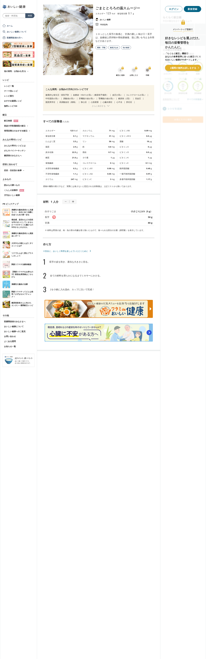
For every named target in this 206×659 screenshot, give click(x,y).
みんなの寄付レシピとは (15, 145)
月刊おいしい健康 (12, 195)
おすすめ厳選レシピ (13, 101)
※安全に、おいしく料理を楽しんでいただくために (65, 251)
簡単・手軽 (101, 47)
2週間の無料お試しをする (183, 67)
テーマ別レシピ (11, 91)
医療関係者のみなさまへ (15, 321)
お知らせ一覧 (10, 346)
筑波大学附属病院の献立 (15, 125)
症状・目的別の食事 (13, 170)
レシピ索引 (9, 96)
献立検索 (11, 120)
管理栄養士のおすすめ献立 (16, 130)
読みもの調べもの (12, 185)
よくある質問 (10, 341)
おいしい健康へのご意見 (15, 331)
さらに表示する (99, 106)
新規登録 (192, 9)
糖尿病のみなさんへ (13, 155)
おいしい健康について (17, 31)
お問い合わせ (10, 336)
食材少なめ (114, 47)
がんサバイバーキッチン (15, 150)
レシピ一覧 (9, 86)
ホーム (10, 25)
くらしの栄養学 (14, 190)
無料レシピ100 (10, 106)
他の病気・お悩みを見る (15, 71)
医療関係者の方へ (15, 37)
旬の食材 (126, 47)
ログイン (174, 9)
